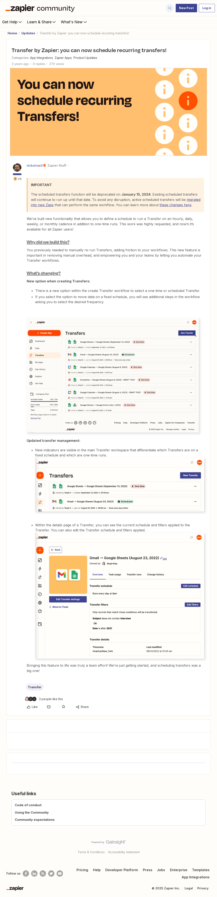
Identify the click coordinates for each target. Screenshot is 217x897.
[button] (186, 8)
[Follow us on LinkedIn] (34, 873)
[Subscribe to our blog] (43, 873)
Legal (189, 888)
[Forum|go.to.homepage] (41, 8)
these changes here (175, 205)
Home (12, 33)
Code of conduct (28, 805)
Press (147, 870)
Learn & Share (42, 21)
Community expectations (35, 820)
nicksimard (34, 165)
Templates (201, 870)
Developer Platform (121, 870)
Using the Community (32, 812)
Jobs (161, 870)
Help (97, 870)
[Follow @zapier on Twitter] (51, 873)
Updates (28, 33)
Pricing (82, 870)
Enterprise (178, 870)
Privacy (203, 888)
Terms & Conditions (91, 852)
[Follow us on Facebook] (26, 873)
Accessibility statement (124, 852)
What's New (74, 21)
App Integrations (196, 877)
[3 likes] (44, 699)
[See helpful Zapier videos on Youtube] (60, 873)
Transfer (35, 687)
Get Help (12, 21)
